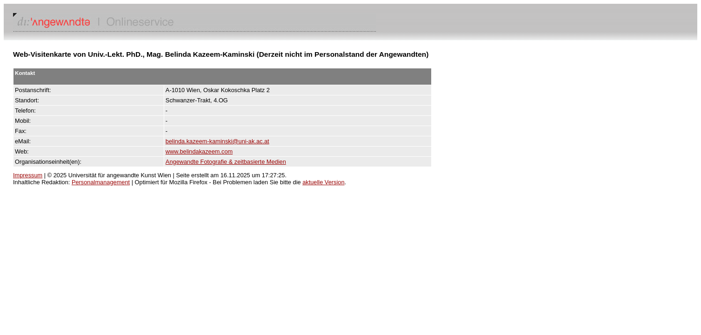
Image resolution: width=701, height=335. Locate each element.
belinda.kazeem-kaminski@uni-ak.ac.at (217, 141)
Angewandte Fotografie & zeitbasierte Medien (226, 161)
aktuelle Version (323, 182)
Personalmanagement (101, 182)
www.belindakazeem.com (199, 151)
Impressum (27, 175)
